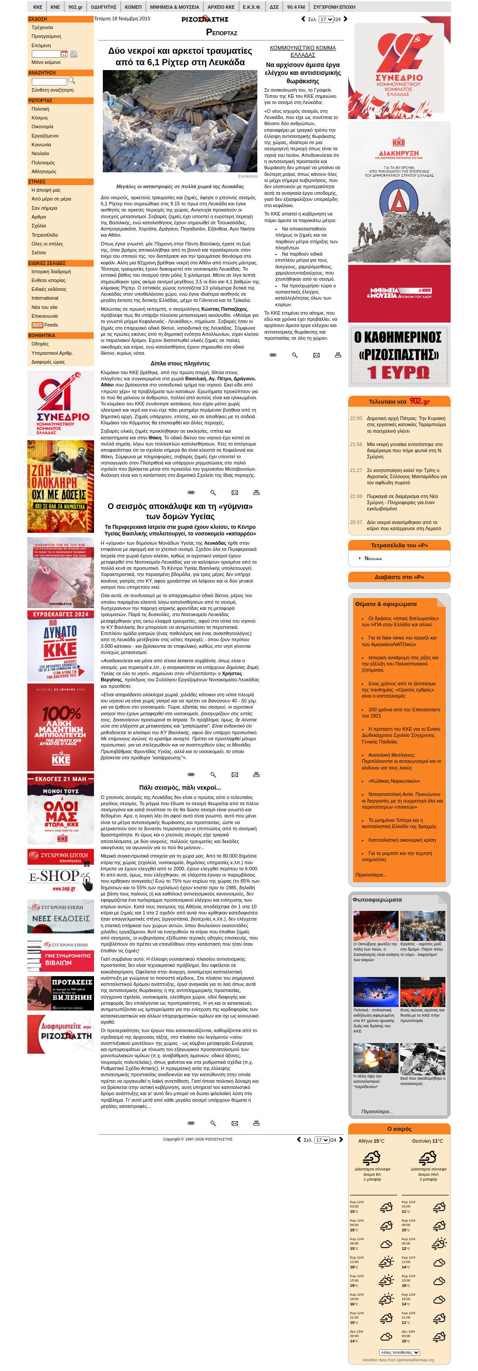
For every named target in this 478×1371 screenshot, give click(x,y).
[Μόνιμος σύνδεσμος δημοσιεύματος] (194, 492)
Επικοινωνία (45, 316)
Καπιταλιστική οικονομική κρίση (402, 840)
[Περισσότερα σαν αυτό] (213, 492)
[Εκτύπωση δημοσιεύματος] (252, 492)
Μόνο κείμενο (46, 62)
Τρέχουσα (42, 27)
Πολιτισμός (43, 162)
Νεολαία (40, 153)
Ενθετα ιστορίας (49, 280)
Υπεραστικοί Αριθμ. (52, 353)
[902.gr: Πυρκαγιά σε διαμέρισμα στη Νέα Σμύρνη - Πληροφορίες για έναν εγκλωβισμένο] (356, 496)
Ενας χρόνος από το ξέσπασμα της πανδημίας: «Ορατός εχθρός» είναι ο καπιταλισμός (399, 690)
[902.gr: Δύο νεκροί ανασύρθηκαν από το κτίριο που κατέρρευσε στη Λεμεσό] (356, 522)
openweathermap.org (415, 1360)
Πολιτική (40, 108)
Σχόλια (39, 225)
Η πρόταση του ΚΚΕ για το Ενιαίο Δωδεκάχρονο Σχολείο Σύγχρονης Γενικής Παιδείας (401, 735)
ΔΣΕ (274, 7)
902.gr (75, 7)
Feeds (45, 325)
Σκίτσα (39, 252)
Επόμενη (41, 45)
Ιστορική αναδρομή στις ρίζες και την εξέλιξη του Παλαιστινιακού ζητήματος (400, 664)
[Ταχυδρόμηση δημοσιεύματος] (234, 492)
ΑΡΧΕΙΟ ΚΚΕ (220, 7)
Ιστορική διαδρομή (51, 271)
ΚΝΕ (55, 7)
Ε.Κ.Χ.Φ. (252, 7)
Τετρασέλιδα (45, 235)
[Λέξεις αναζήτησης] (49, 82)
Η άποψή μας (46, 190)
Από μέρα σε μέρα (52, 198)
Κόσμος (40, 117)
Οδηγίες (40, 343)
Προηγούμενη (46, 36)
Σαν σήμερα (44, 208)
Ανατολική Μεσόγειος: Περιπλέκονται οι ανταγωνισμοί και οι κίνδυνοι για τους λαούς (401, 761)
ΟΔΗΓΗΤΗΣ (104, 7)
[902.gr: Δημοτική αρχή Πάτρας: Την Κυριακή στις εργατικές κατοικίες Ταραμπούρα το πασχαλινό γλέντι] (356, 418)
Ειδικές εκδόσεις (49, 289)
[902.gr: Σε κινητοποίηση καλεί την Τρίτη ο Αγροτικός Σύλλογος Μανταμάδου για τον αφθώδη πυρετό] (356, 470)
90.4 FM (296, 7)
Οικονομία (42, 126)
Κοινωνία (41, 144)
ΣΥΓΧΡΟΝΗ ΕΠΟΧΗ (334, 7)
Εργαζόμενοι (45, 135)
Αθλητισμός (44, 171)
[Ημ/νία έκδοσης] (46, 54)
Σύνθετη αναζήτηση (53, 90)
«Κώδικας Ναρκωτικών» (394, 781)
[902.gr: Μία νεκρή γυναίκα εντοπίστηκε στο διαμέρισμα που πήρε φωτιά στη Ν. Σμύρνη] (356, 444)
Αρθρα (39, 216)
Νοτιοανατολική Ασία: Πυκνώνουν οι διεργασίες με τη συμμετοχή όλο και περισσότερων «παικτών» (402, 800)
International (45, 298)
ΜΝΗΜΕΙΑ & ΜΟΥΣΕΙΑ (174, 7)
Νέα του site (45, 307)
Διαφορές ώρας (48, 361)
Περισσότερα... (371, 874)
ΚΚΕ (38, 7)
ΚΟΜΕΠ (133, 7)
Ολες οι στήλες (48, 243)
